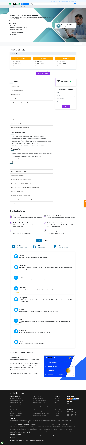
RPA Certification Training (14, 409)
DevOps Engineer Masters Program (39, 400)
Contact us (57, 400)
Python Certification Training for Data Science (18, 406)
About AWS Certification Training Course (19, 171)
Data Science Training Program (38, 398)
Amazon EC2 (13, 98)
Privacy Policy (57, 404)
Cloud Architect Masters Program (39, 402)
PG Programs (12, 420)
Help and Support (58, 411)
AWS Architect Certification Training (16, 400)
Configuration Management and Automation (19, 119)
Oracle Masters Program (37, 404)
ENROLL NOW (78, 44)
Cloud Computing (19, 420)
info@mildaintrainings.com (38, 440)
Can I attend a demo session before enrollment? (20, 195)
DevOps (25, 420)
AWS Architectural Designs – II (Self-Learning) (20, 127)
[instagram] (75, 411)
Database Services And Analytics (17, 106)
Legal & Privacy (65, 424)
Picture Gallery (46, 240)
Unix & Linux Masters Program (38, 407)
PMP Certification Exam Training (16, 413)
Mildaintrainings (17, 393)
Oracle (30, 420)
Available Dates (14, 53)
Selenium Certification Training (15, 415)
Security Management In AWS (17, 90)
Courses (14, 6)
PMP (63, 420)
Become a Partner (70, 407)
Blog (56, 402)
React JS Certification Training (15, 402)
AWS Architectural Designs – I (17, 123)
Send (66, 106)
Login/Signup (57, 415)
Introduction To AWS (15, 86)
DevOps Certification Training (15, 398)
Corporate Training (54, 1)
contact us (27, 432)
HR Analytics (41, 420)
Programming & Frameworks (50, 420)
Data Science (35, 420)
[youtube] (71, 411)
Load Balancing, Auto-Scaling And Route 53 (19, 102)
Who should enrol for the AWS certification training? (21, 179)
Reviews (38, 240)
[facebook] (68, 411)
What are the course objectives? (17, 175)
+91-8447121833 (24, 440)
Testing (59, 420)
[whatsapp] (71, 414)
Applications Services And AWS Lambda (19, 115)
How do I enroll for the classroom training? (19, 167)
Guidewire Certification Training (16, 411)
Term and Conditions (59, 406)
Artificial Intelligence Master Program (39, 415)
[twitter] (75, 414)
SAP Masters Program (37, 409)
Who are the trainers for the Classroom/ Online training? (22, 183)
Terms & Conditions (56, 424)
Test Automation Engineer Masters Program (41, 413)
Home (11, 6)
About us (57, 398)
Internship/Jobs (72, 1)
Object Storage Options (15, 94)
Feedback (57, 413)
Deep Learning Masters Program (39, 411)
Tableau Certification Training (15, 404)
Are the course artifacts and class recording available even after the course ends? (27, 199)
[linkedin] (68, 414)
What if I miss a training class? (17, 191)
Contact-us (85, 203)
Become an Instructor (63, 1)
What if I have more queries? (16, 203)
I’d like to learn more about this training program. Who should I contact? (25, 187)
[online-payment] (73, 398)
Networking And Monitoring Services (18, 111)
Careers (68, 403)
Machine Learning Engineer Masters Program (41, 406)
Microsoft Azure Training (14, 407)
